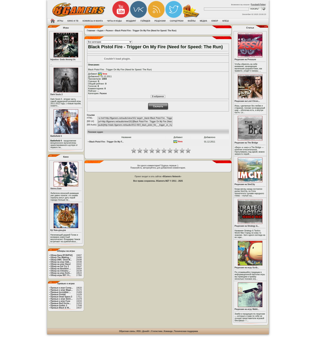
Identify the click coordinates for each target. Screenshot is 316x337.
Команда (168, 331)
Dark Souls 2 (56, 94)
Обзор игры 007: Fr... (60, 275)
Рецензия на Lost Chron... (247, 101)
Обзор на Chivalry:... (60, 271)
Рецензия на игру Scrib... (247, 267)
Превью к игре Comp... (61, 288)
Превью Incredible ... (60, 292)
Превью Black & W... (60, 308)
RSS (139, 331)
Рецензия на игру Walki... (247, 309)
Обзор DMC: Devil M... (61, 260)
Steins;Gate (56, 188)
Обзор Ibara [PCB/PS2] (61, 255)
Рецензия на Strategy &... (247, 226)
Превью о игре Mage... (61, 290)
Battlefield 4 (56, 136)
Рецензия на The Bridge (246, 143)
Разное (109, 30)
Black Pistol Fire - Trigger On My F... (106, 142)
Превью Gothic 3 (58, 305)
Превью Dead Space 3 (61, 297)
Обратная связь (127, 331)
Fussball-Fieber (258, 4)
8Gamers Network (171, 176)
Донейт (146, 331)
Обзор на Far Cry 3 (59, 266)
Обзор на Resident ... (60, 268)
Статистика (156, 331)
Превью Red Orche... (60, 303)
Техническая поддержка (186, 331)
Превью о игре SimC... (61, 299)
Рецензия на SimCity (245, 184)
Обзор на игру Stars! (60, 264)
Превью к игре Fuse (60, 301)
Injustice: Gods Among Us (63, 59)
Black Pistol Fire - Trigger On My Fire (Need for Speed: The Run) (145, 30)
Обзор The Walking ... (60, 257)
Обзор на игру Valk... (60, 262)
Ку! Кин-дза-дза (58, 230)
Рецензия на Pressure (245, 59)
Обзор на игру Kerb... (60, 273)
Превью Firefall (57, 294)
